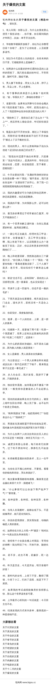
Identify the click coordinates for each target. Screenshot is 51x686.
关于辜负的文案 (11, 644)
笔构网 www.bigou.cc (25, 682)
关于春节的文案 (11, 639)
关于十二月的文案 (12, 669)
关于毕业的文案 (11, 635)
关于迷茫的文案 (11, 652)
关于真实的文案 (11, 631)
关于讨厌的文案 (11, 627)
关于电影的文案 (11, 664)
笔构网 (11, 11)
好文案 (20, 14)
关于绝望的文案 (11, 648)
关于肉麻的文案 (11, 660)
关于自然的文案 (11, 656)
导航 (44, 12)
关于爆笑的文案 (11, 673)
